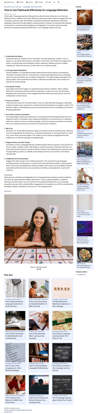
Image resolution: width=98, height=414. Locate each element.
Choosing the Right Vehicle (84, 158)
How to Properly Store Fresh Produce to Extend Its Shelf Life (84, 107)
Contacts (39, 2)
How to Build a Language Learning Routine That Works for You (61, 336)
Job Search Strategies (83, 184)
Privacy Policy (8, 412)
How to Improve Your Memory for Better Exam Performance (14, 400)
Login (48, 2)
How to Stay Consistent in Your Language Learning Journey (61, 368)
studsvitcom (82, 274)
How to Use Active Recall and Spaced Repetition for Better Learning (38, 304)
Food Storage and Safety (84, 26)
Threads (18, 410)
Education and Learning (12, 7)
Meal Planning (81, 263)
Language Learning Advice (32, 7)
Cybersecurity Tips (82, 237)
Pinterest (23, 410)
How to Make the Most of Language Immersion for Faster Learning (14, 304)
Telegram (29, 410)
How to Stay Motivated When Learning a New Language (37, 336)
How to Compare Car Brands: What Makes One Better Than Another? (84, 161)
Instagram (13, 410)
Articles (20, 2)
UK (18, 408)
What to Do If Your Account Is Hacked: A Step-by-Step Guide (83, 240)
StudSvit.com (9, 2)
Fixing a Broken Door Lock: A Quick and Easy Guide (83, 214)
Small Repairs (81, 211)
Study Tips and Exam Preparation (38, 299)
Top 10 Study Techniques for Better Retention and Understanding (14, 336)
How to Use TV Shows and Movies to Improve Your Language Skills (38, 400)
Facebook (7, 410)
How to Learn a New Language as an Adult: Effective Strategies (13, 368)
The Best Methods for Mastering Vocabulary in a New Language (61, 304)
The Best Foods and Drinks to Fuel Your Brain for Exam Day (84, 135)
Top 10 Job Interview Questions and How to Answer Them (83, 188)
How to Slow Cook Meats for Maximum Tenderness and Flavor (84, 80)
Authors (29, 2)
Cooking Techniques (83, 77)
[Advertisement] (38, 42)
